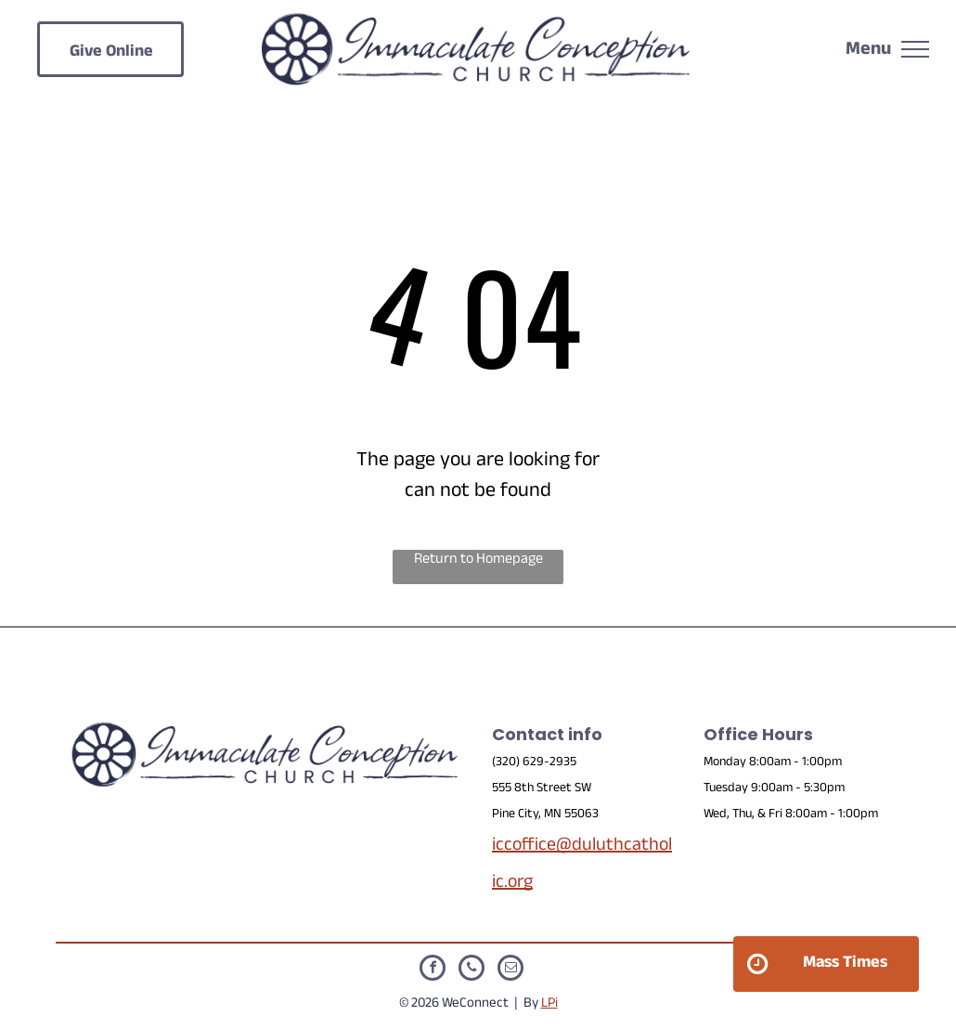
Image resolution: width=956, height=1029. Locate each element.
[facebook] (433, 970)
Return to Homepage (478, 561)
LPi (549, 1004)
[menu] (915, 49)
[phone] (471, 970)
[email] (510, 970)
